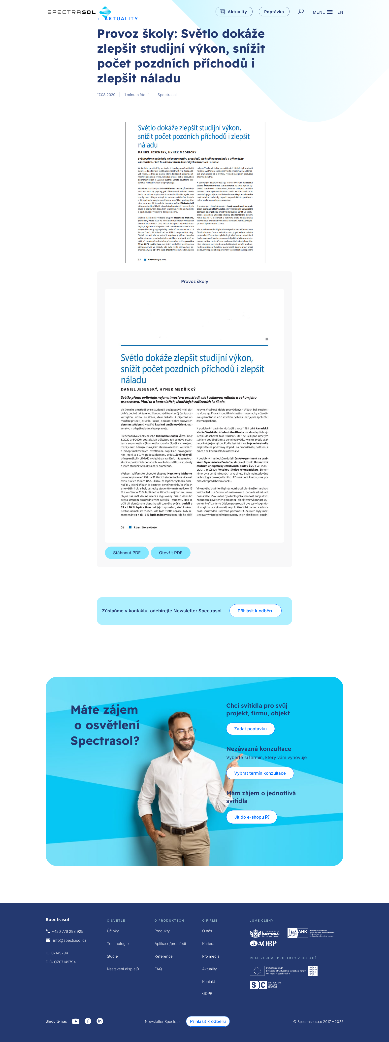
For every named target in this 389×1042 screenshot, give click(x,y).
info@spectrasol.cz (69, 940)
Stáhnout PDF (127, 552)
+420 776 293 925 (67, 931)
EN (340, 12)
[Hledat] (301, 12)
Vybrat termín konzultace (260, 773)
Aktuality (237, 11)
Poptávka (274, 11)
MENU (319, 12)
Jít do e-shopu (249, 817)
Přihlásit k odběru (255, 610)
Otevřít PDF (170, 552)
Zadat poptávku (250, 728)
